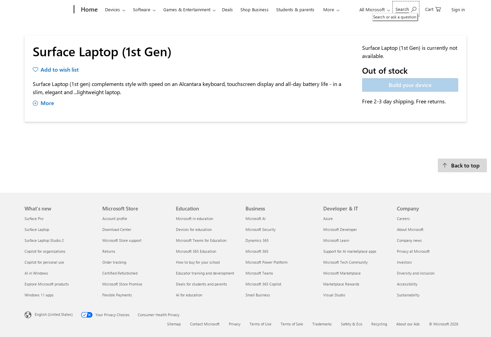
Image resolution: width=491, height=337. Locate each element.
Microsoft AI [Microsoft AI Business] (256, 218)
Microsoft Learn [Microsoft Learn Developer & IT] (336, 240)
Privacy (234, 323)
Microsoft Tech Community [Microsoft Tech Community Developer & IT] (345, 262)
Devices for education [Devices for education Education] (194, 229)
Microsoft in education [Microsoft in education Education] (194, 218)
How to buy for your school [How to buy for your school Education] (198, 262)
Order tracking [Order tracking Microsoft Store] (114, 262)
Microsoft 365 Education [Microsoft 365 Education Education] (196, 251)
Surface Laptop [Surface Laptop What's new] (37, 229)
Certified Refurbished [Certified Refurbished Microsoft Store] (119, 273)
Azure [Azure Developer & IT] (328, 218)
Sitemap (174, 323)
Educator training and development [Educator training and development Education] (205, 273)
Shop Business (254, 9)
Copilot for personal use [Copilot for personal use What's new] (44, 262)
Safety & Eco (351, 323)
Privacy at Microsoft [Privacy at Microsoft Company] (413, 251)
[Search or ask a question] (405, 8)
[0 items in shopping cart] (433, 9)
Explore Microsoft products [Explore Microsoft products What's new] (47, 284)
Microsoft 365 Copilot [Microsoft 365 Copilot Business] (263, 284)
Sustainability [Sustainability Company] (408, 294)
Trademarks (322, 323)
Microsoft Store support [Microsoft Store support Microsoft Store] (122, 240)
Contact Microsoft (205, 323)
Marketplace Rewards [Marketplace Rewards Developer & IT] (341, 284)
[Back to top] (462, 165)
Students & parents (295, 9)
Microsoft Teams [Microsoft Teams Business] (259, 273)
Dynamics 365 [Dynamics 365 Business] (257, 240)
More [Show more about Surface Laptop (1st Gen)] (43, 102)
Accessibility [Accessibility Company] (407, 284)
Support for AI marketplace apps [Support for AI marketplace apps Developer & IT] (349, 251)
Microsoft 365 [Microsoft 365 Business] (257, 251)
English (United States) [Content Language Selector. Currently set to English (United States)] (54, 314)
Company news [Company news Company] (409, 240)
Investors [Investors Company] (404, 262)
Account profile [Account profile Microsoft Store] (114, 218)
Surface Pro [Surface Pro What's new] (34, 218)
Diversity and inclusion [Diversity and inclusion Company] (415, 273)
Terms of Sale (292, 323)
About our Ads (408, 323)
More (328, 9)
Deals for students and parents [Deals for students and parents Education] (201, 284)
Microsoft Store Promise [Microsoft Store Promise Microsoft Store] (122, 284)
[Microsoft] (48, 9)
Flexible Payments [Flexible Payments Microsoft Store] (117, 294)
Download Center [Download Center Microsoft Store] (116, 229)
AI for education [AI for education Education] (189, 294)
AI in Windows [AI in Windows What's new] (36, 273)
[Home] (88, 9)
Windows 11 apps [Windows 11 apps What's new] (39, 294)
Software (141, 9)
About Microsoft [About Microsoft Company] (410, 229)
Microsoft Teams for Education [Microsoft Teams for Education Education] (201, 240)
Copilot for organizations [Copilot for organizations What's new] (45, 251)
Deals (227, 9)
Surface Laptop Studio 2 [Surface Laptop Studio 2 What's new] (44, 240)
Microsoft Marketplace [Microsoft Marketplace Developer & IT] (342, 273)
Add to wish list (60, 69)
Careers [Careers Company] (403, 218)
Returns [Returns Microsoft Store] (108, 251)
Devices (112, 9)
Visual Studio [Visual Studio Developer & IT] (334, 294)
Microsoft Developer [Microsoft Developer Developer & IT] (340, 229)
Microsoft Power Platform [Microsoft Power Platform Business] (266, 262)
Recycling (379, 323)
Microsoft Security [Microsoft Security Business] (261, 229)
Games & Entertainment (186, 9)
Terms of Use (260, 323)
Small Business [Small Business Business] (258, 294)
